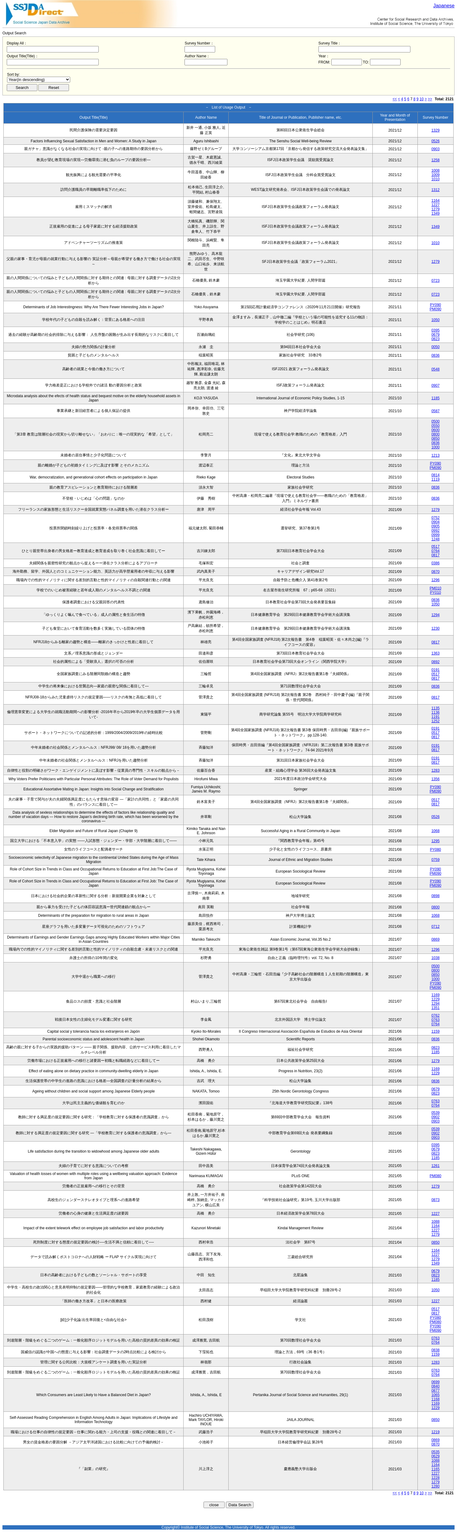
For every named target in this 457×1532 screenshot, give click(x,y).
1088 (435, 1221)
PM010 (435, 588)
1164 (435, 200)
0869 (435, 939)
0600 (435, 430)
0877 (435, 1390)
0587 (435, 411)
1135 (435, 708)
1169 (435, 995)
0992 (435, 530)
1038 (435, 958)
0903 (435, 149)
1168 (435, 1399)
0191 (435, 670)
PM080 (435, 1176)
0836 (435, 355)
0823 (435, 339)
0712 (435, 926)
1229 (435, 999)
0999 (435, 535)
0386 (435, 563)
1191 (435, 717)
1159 (435, 1031)
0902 (435, 1117)
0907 (435, 385)
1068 (435, 831)
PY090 (435, 305)
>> (430, 99)
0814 (435, 475)
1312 (435, 190)
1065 (435, 1395)
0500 (435, 421)
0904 (435, 522)
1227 (435, 205)
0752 (435, 518)
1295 (435, 841)
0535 (435, 1452)
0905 (435, 526)
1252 (435, 721)
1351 (435, 1008)
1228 (435, 1478)
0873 (435, 1200)
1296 (435, 580)
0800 (435, 434)
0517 (435, 546)
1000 (435, 447)
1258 (435, 160)
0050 (435, 347)
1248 (435, 539)
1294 (435, 615)
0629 (435, 1456)
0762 (435, 1015)
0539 (435, 1113)
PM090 (435, 309)
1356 (435, 779)
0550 (435, 426)
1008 (435, 170)
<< (395, 99)
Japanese (444, 5)
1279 (435, 209)
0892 (435, 662)
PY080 (435, 849)
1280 (435, 1486)
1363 (435, 653)
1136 (435, 712)
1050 (435, 320)
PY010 (435, 592)
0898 (435, 896)
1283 (435, 770)
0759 (435, 860)
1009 (435, 175)
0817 (435, 555)
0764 (435, 551)
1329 (435, 130)
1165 (435, 1469)
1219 (435, 1432)
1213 (435, 455)
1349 (435, 213)
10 (422, 99)
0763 (435, 1020)
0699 (435, 1382)
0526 (435, 141)
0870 (435, 572)
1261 (435, 1166)
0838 (435, 1350)
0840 (435, 1386)
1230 (435, 628)
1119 (435, 479)
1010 (435, 179)
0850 (435, 438)
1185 (435, 398)
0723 (435, 280)
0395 (435, 330)
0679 (435, 334)
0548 (435, 369)
